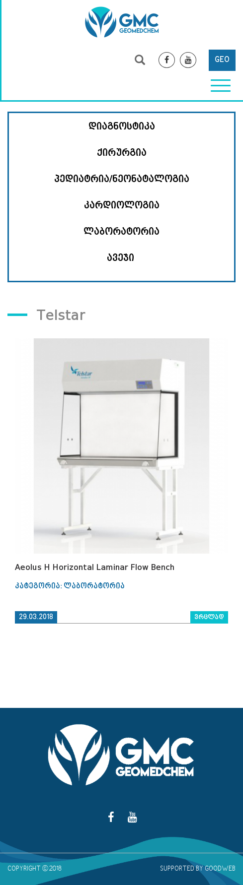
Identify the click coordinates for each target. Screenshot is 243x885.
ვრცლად (209, 617)
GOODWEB (220, 869)
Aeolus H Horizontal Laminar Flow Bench (94, 567)
